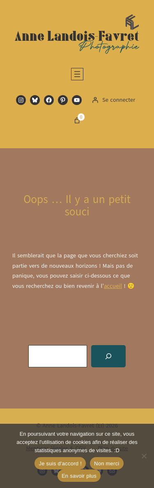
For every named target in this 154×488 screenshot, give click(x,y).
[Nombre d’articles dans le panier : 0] (77, 120)
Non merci (107, 463)
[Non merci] (144, 456)
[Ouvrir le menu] (77, 74)
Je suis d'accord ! (60, 463)
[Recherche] (108, 356)
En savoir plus (79, 476)
